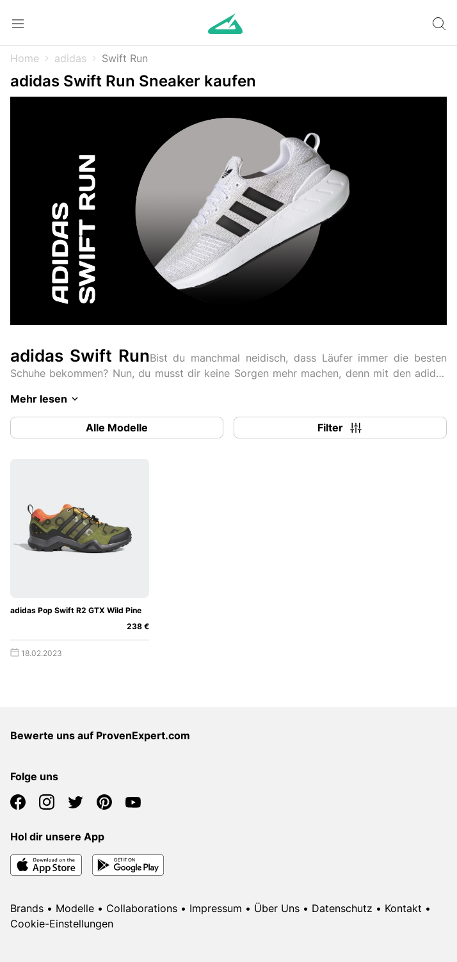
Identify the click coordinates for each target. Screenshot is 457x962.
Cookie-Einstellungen (61, 923)
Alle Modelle (117, 427)
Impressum (215, 908)
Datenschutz (342, 908)
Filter (340, 427)
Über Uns (277, 908)
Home (24, 58)
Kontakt (403, 908)
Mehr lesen (46, 398)
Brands (27, 908)
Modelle (75, 908)
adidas (70, 58)
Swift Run (125, 58)
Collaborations (141, 908)
